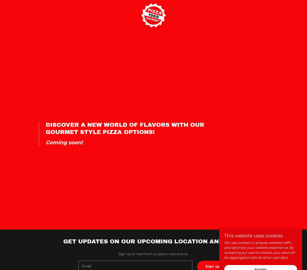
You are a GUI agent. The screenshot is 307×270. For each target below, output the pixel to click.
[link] (153, 5)
